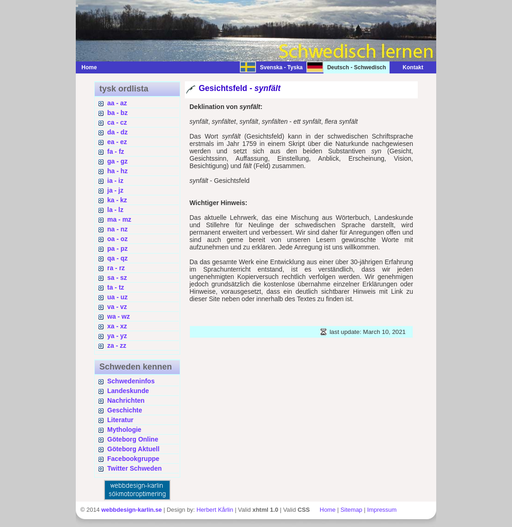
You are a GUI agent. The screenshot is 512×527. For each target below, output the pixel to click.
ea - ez (117, 141)
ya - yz (117, 335)
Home (89, 67)
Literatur (120, 420)
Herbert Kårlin (214, 509)
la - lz (115, 209)
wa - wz (118, 316)
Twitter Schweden (134, 468)
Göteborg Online (132, 439)
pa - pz (117, 248)
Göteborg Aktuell (133, 449)
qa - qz (117, 258)
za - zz (116, 345)
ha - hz (117, 171)
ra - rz (116, 268)
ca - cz (117, 122)
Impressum (381, 509)
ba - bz (117, 112)
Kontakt (408, 67)
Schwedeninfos (131, 381)
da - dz (117, 132)
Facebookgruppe (133, 458)
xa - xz (117, 326)
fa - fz (115, 151)
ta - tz (115, 287)
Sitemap (351, 509)
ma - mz (119, 219)
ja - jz (115, 190)
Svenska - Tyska (281, 67)
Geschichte (124, 410)
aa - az (117, 103)
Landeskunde (128, 390)
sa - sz (117, 277)
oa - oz (117, 238)
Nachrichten (126, 400)
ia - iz (115, 180)
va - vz (117, 306)
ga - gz (117, 161)
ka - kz (117, 200)
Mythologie (124, 429)
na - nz (117, 229)
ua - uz (117, 297)
